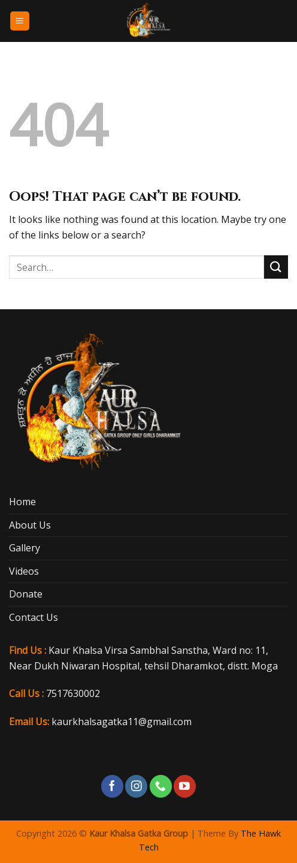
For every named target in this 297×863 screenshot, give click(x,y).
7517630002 (73, 693)
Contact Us (33, 617)
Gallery (24, 547)
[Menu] (20, 21)
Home (22, 501)
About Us (30, 525)
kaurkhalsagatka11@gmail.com (121, 721)
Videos (24, 571)
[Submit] (276, 267)
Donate (26, 594)
